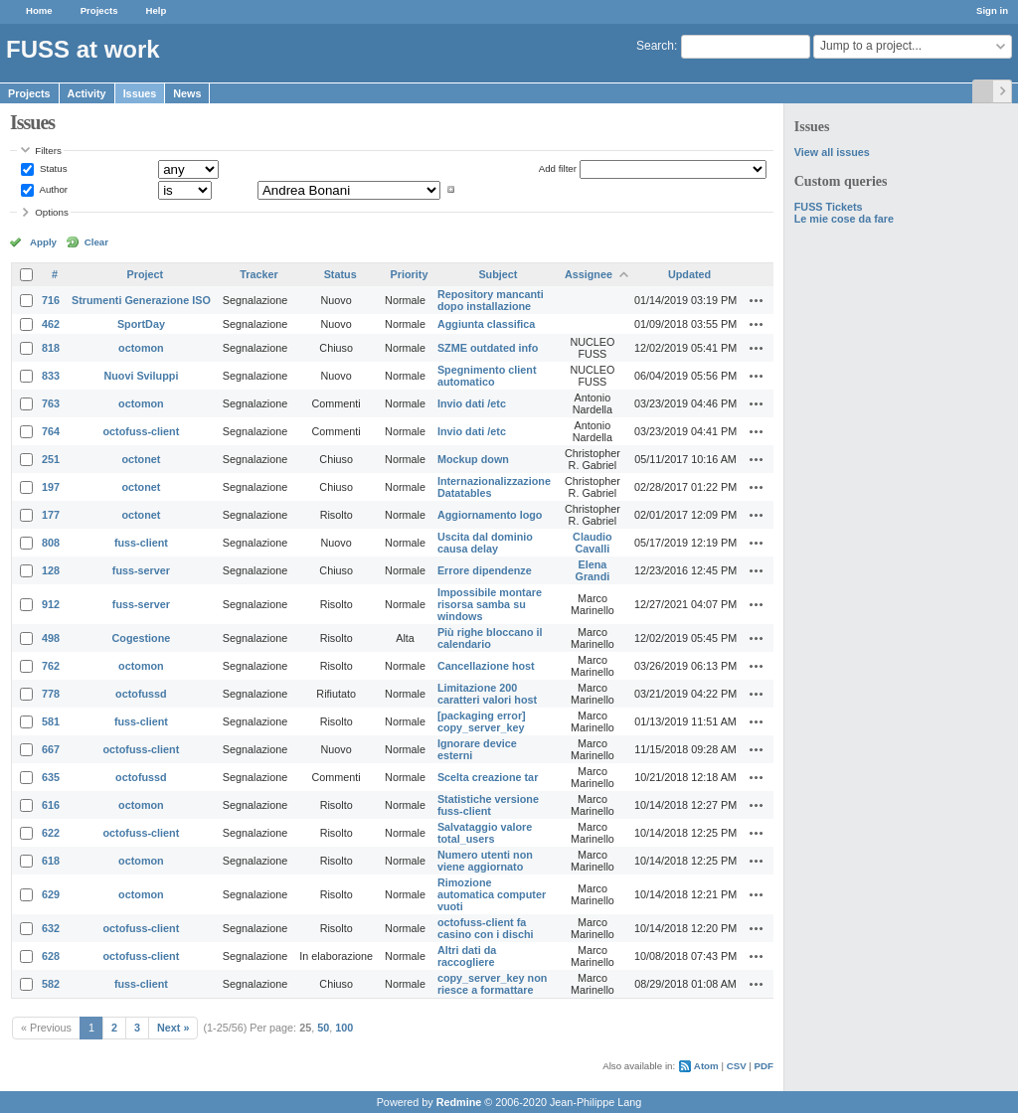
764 (51, 431)
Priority (409, 274)
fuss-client (141, 543)
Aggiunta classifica (486, 324)
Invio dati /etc (471, 403)
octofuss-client (141, 431)
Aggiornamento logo (490, 515)
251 (51, 459)
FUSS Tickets (828, 207)
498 (51, 638)
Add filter (558, 168)
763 (51, 403)
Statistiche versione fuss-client (488, 805)
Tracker (258, 274)
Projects (99, 10)
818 (51, 348)
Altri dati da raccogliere (466, 956)
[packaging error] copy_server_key (481, 721)
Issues (140, 93)
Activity (87, 93)
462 (51, 324)
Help (156, 10)
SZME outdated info (487, 348)
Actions (756, 300)
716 (51, 300)
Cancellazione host (486, 666)
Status (52, 168)
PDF (764, 1065)
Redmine (459, 1102)
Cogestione (141, 638)
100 (344, 1028)
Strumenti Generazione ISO (141, 300)
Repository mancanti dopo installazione (490, 300)
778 (51, 694)
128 (51, 570)
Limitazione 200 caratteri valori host (487, 694)
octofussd (141, 694)
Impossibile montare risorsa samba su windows (489, 604)
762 (51, 666)
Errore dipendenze (484, 570)
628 (51, 956)
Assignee (588, 274)
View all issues (832, 152)
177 (51, 515)
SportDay (141, 324)
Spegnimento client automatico (487, 376)
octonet (140, 459)
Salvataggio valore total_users (484, 833)
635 (51, 777)
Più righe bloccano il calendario (490, 638)
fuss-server (141, 570)
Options (52, 212)
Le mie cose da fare (844, 219)
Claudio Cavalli (592, 543)
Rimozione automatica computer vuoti (491, 894)
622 (51, 833)
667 (51, 749)
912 (51, 604)
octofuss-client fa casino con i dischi (485, 928)
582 (51, 984)
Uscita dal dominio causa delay (485, 543)
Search (655, 46)
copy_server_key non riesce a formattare (492, 984)
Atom (706, 1065)
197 (51, 487)
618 (51, 861)
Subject (497, 274)
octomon (141, 348)
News (187, 93)
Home (39, 10)
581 (51, 721)
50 (323, 1028)
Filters (48, 150)
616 (51, 805)
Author (52, 189)
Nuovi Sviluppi (140, 376)
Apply (43, 242)
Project (145, 274)
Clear (96, 242)
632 (51, 928)
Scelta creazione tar (487, 777)
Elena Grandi (593, 570)
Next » (173, 1028)
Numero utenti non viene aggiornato (485, 861)
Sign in (992, 10)
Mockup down (473, 459)
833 (51, 376)
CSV (737, 1065)
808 (51, 543)
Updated (689, 274)
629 (51, 894)
